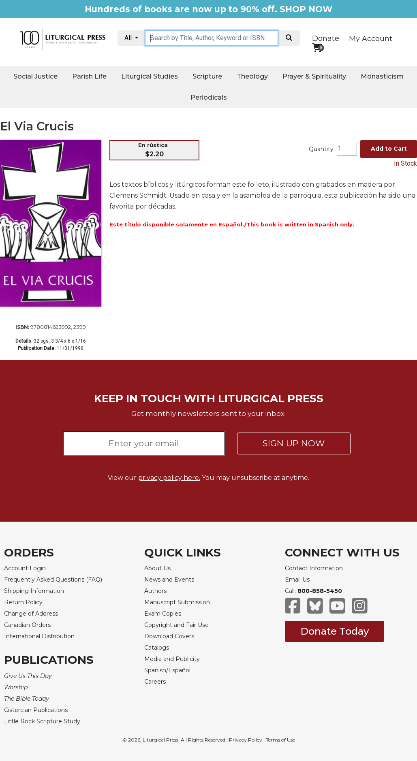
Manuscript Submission (177, 602)
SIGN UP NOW (294, 443)
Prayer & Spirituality (314, 76)
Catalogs (156, 647)
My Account (370, 38)
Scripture (207, 76)
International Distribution (39, 636)
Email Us (297, 579)
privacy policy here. (169, 478)
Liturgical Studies (149, 76)
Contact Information (314, 568)
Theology (252, 76)
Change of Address (31, 613)
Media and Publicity (172, 659)
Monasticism (382, 76)
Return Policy (23, 602)
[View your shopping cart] (317, 47)
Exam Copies (162, 613)
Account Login (25, 568)
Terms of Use (280, 740)
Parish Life (89, 76)
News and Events (169, 579)
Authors (155, 591)
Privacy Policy (245, 740)
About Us (157, 568)
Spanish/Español (167, 670)
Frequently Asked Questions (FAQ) (53, 579)
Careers (155, 681)
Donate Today (334, 631)
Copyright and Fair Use (176, 625)
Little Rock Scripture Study (42, 721)
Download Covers (169, 636)
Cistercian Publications (36, 710)
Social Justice (35, 76)
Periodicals (208, 97)
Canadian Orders (27, 625)
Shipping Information (34, 591)
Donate (325, 38)
